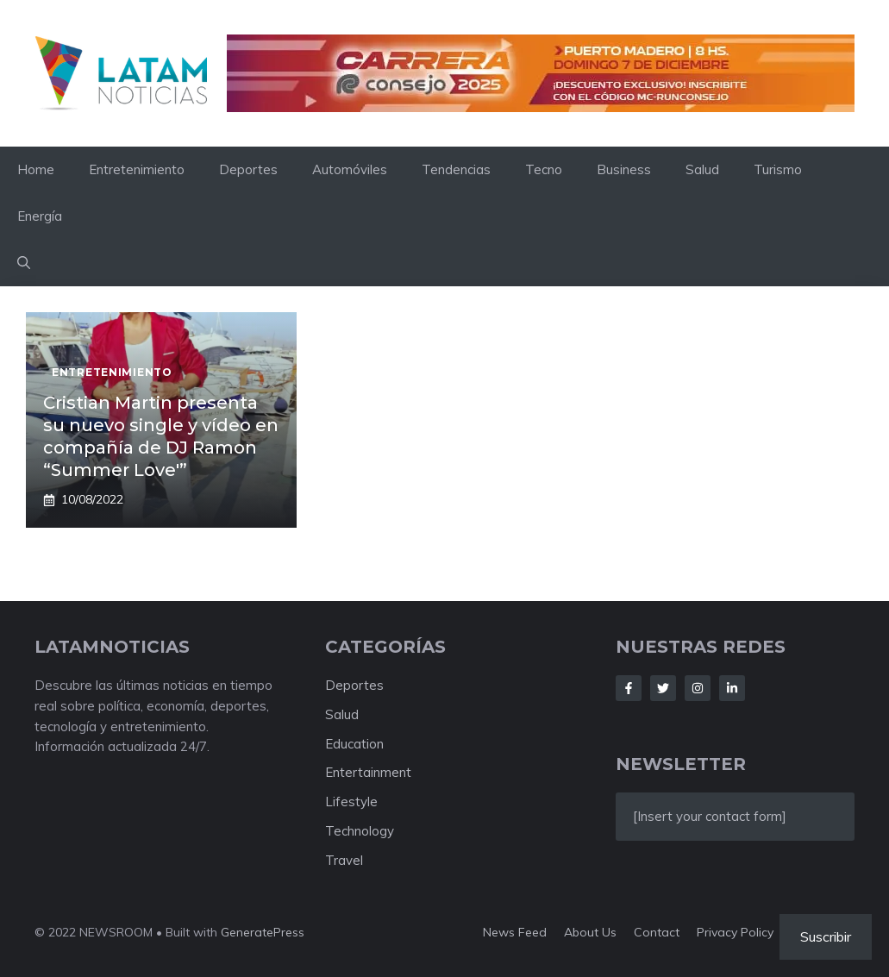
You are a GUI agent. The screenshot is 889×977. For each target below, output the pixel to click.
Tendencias (456, 169)
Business (624, 169)
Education (354, 744)
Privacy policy (735, 932)
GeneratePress (262, 932)
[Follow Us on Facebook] (629, 688)
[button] (23, 263)
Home (35, 169)
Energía (39, 216)
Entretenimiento (137, 169)
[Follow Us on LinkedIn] (732, 688)
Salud (702, 169)
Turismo (778, 169)
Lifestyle (351, 801)
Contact (656, 932)
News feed (515, 932)
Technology (359, 831)
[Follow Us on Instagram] (698, 688)
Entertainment (368, 772)
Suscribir (825, 936)
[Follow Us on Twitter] (663, 688)
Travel (344, 860)
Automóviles (349, 169)
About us (590, 932)
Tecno (543, 169)
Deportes (248, 169)
